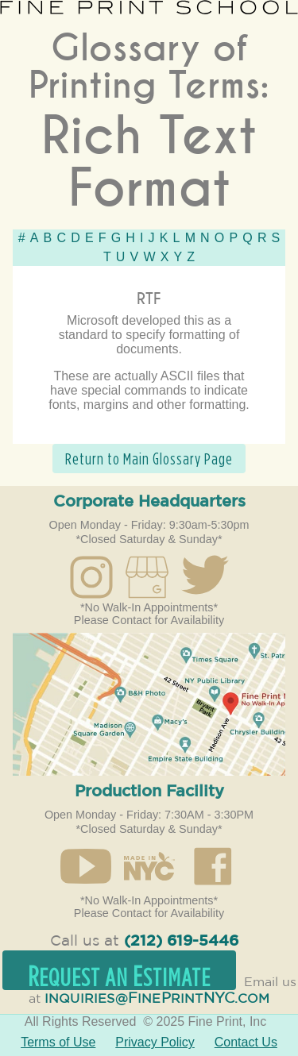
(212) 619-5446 (181, 941)
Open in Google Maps (149, 704)
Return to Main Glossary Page (149, 458)
